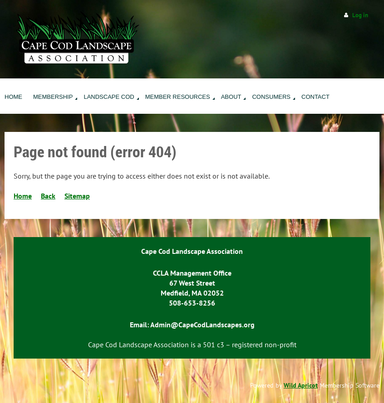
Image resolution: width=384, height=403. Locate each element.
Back (48, 195)
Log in (360, 15)
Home (23, 195)
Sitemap (77, 195)
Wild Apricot (301, 385)
